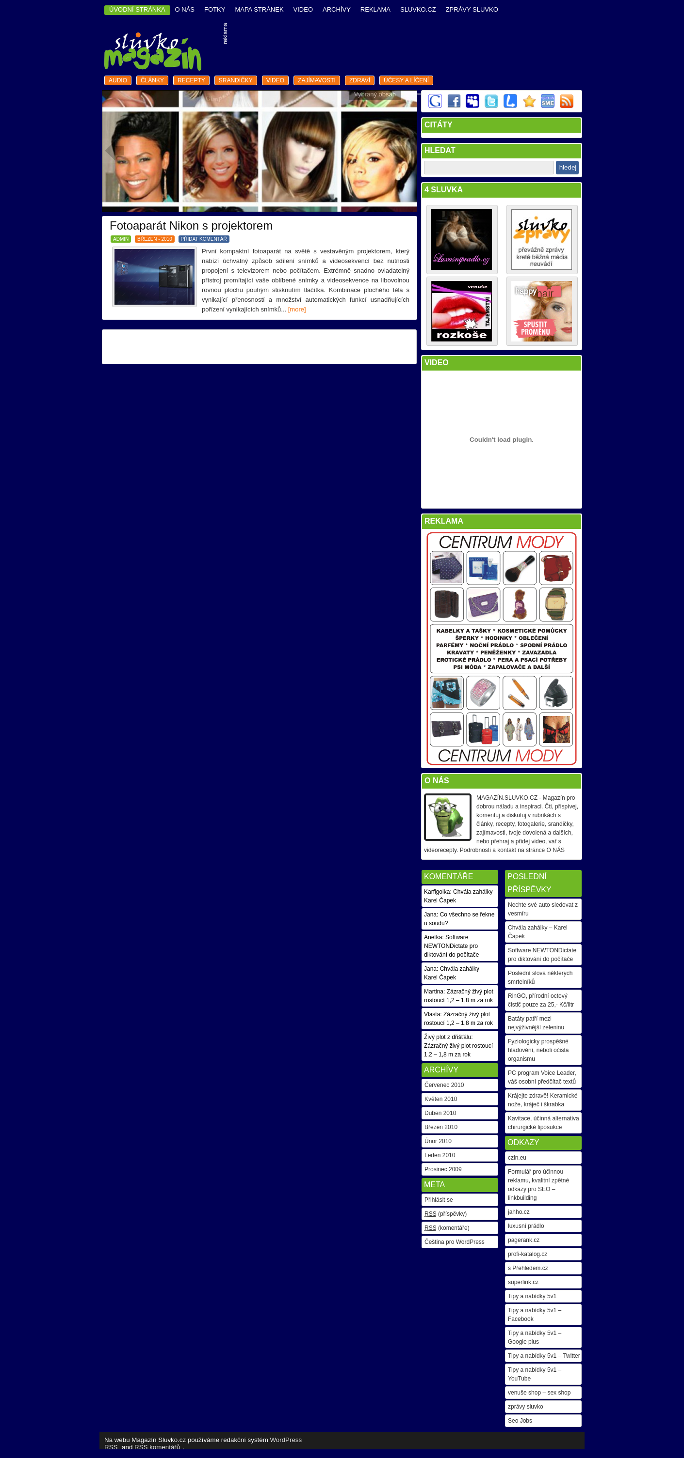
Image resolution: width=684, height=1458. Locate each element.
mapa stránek (259, 9)
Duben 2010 (440, 1113)
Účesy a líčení (406, 80)
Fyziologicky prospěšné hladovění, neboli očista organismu (538, 1050)
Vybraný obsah (375, 94)
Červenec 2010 (444, 1085)
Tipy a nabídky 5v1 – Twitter (544, 1355)
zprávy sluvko (525, 1406)
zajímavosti (317, 80)
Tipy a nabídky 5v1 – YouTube (534, 1374)
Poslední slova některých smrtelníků (540, 977)
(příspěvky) (445, 1213)
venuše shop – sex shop (539, 1392)
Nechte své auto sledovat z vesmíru (543, 909)
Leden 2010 (439, 1155)
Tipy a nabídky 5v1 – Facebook (534, 1314)
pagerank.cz (523, 1240)
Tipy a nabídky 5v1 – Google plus (534, 1337)
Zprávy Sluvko (472, 9)
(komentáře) (447, 1228)
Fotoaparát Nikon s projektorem (191, 225)
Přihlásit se (438, 1199)
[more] (297, 309)
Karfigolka (437, 891)
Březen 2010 (440, 1127)
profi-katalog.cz (527, 1254)
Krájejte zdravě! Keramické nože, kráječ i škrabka (542, 1100)
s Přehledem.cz (528, 1268)
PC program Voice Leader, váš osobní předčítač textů (542, 1077)
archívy (337, 9)
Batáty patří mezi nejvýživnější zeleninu (536, 1023)
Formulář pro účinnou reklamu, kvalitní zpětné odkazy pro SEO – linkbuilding (538, 1184)
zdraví (359, 80)
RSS (110, 1447)
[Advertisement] (405, 48)
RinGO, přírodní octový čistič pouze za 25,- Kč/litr (541, 1000)
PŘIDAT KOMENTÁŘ (204, 239)
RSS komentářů (157, 1447)
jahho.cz (519, 1212)
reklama (375, 9)
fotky (214, 9)
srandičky (236, 80)
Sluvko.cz (418, 9)
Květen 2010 (440, 1099)
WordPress (286, 1439)
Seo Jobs (520, 1420)
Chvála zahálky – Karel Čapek (538, 932)
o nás (185, 9)
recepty (191, 80)
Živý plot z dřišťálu (447, 1037)
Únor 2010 (438, 1141)
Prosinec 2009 (443, 1169)
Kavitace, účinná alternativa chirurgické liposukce (543, 1123)
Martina (433, 991)
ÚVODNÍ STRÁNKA (137, 9)
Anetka (433, 937)
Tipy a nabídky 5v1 (532, 1296)
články (152, 80)
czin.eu (517, 1157)
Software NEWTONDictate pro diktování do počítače (542, 954)
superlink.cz (523, 1282)
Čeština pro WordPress (454, 1242)
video (303, 9)
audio (118, 80)
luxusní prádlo (526, 1226)
